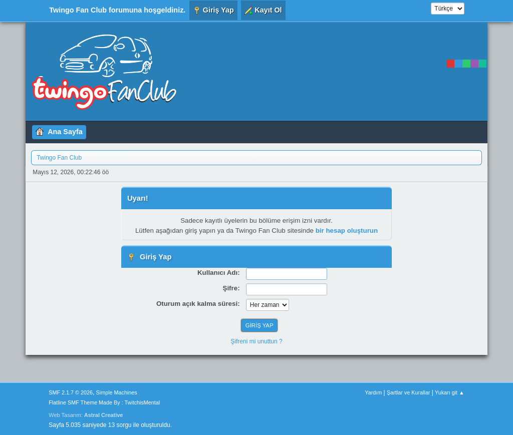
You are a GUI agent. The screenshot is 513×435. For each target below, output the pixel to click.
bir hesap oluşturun (347, 230)
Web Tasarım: (86, 415)
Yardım (373, 392)
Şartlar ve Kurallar (408, 392)
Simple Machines (116, 392)
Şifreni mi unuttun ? (256, 341)
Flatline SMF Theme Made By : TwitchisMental (104, 402)
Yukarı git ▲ (449, 392)
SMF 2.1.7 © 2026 (71, 392)
